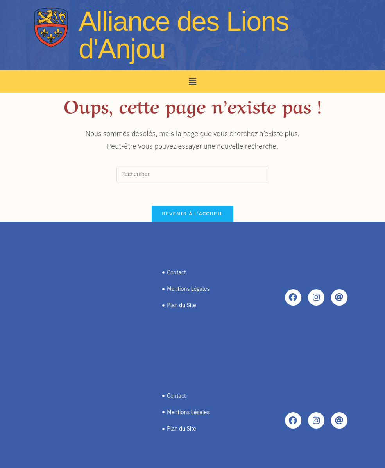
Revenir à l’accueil (192, 213)
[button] (192, 81)
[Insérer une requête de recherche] (192, 174)
